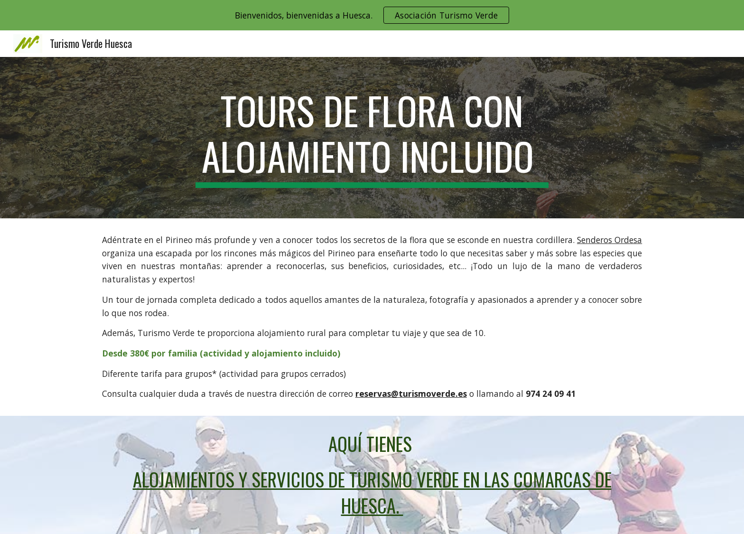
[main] (372, 138)
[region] (372, 15)
